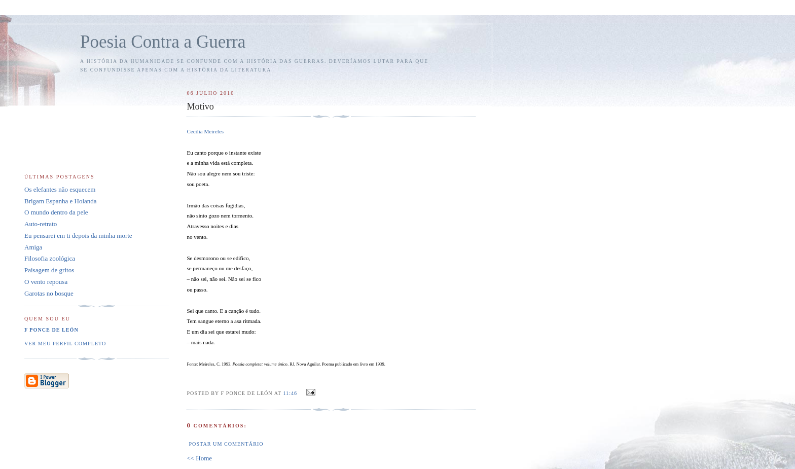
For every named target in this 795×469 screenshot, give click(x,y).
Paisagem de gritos (49, 270)
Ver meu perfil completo (65, 343)
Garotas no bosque (49, 293)
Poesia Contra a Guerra (162, 42)
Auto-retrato (40, 224)
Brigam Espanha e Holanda (60, 201)
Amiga (33, 247)
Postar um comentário (226, 444)
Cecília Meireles (205, 131)
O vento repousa (45, 281)
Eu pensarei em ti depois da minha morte (78, 235)
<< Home (199, 458)
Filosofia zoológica (49, 258)
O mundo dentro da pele (56, 212)
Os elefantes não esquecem (59, 189)
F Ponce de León (51, 330)
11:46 (290, 393)
